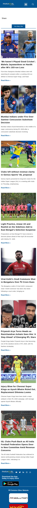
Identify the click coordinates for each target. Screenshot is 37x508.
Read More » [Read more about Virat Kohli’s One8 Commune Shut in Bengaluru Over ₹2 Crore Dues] (5, 295)
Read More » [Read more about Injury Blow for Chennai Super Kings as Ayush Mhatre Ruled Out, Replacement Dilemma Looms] (5, 405)
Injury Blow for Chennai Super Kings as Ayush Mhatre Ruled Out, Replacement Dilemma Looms (18, 389)
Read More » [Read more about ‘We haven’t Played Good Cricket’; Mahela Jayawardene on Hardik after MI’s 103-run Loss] (5, 80)
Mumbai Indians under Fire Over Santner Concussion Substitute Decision (17, 120)
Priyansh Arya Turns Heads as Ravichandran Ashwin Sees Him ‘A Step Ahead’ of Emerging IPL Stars (18, 334)
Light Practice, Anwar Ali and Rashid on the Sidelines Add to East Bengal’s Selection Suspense (18, 227)
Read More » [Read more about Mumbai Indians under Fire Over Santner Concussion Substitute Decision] (5, 135)
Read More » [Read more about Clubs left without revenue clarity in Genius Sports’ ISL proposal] (5, 188)
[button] (25, 4)
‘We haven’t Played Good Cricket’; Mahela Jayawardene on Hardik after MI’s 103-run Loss (18, 65)
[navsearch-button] (32, 4)
